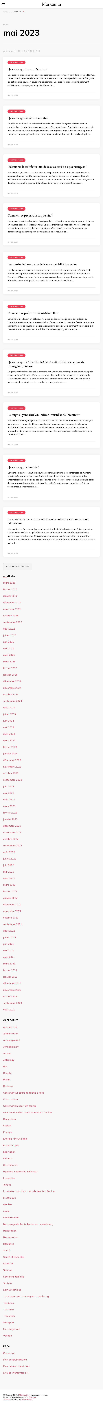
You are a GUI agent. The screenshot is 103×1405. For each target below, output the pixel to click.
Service (7, 1270)
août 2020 (9, 1009)
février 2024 (10, 746)
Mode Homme (11, 1217)
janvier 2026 (10, 595)
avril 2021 (9, 957)
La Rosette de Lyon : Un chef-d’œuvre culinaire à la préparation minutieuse (48, 521)
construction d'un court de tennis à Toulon (27, 1112)
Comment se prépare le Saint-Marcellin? (33, 313)
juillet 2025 (9, 635)
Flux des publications (15, 1359)
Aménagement (11, 1040)
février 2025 (10, 668)
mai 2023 (8, 792)
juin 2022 (8, 865)
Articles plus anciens (18, 566)
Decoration (9, 1119)
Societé (7, 1283)
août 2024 (9, 707)
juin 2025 (8, 641)
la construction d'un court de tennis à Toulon (29, 1191)
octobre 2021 (11, 917)
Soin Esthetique (12, 1289)
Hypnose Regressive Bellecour (20, 1171)
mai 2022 (8, 871)
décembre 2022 (12, 825)
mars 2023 (9, 806)
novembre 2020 (12, 989)
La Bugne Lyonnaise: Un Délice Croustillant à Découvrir (44, 415)
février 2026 (10, 589)
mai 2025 (8, 648)
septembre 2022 (12, 845)
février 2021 (10, 970)
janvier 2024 (10, 753)
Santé (6, 1250)
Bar (5, 1066)
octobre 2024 (11, 694)
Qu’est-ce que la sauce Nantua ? (27, 69)
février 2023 (10, 812)
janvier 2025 (10, 674)
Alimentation (10, 1033)
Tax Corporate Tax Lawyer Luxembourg (26, 1296)
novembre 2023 (12, 766)
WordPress (27, 1399)
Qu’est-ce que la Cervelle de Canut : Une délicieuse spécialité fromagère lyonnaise (46, 364)
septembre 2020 (12, 1003)
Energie (7, 1132)
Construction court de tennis (19, 1105)
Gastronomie (10, 1164)
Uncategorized (16, 62)
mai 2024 (8, 727)
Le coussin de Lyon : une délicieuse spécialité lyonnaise (42, 264)
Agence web (10, 1027)
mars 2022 (9, 884)
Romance (8, 1243)
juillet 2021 (9, 937)
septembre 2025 (12, 622)
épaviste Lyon (11, 1145)
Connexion (9, 1353)
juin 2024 (8, 720)
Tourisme (8, 1309)
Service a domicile (13, 1276)
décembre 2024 (12, 681)
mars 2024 (9, 740)
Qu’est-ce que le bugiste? (23, 467)
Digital (7, 1125)
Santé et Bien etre (13, 1256)
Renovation (9, 1230)
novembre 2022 (12, 832)
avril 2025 (9, 655)
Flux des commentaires (16, 1366)
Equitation (9, 1151)
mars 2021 (9, 963)
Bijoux (6, 1079)
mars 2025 (9, 661)
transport (8, 1322)
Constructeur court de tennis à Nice (23, 1092)
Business (8, 1086)
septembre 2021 (12, 924)
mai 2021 (8, 950)
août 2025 (9, 628)
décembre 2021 (12, 904)
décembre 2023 (12, 760)
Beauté (7, 1073)
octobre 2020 (11, 996)
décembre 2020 (12, 983)
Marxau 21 (51, 4)
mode (6, 1210)
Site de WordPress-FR (15, 1372)
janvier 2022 (10, 897)
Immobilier (9, 1178)
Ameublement (11, 1046)
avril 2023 (9, 799)
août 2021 (9, 930)
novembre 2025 (12, 609)
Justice (7, 1184)
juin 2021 (8, 943)
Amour (7, 1053)
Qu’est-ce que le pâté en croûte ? (28, 118)
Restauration (10, 1237)
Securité (8, 1263)
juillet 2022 (9, 858)
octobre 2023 (11, 773)
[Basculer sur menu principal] (3, 4)
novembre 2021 (12, 911)
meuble (7, 1204)
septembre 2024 (12, 700)
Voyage (7, 1335)
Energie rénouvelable (15, 1138)
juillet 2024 (9, 714)
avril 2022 (9, 878)
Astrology (8, 1059)
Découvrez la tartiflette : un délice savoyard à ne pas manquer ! (47, 166)
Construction (10, 1099)
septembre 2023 (12, 779)
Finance (7, 1158)
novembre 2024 (12, 687)
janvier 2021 (10, 976)
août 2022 (9, 852)
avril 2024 (9, 733)
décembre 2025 (12, 602)
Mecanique (9, 1197)
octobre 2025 (11, 615)
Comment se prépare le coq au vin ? (30, 215)
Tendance (8, 1302)
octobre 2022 (11, 838)
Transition (9, 1315)
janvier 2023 (10, 819)
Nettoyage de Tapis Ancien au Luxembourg (28, 1224)
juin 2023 (8, 786)
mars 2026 (9, 582)
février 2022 (10, 891)
